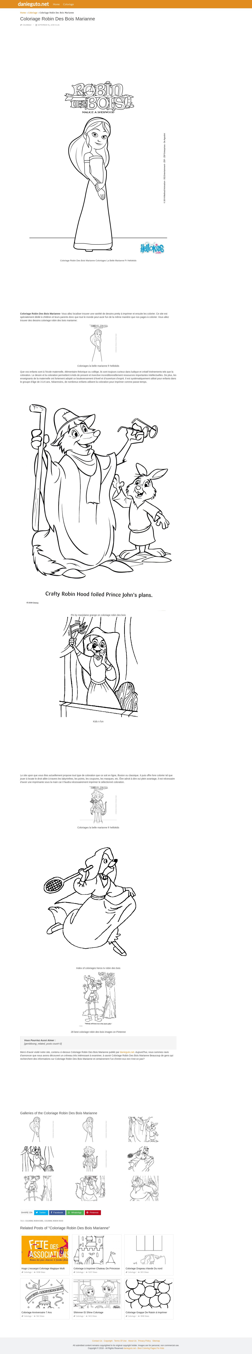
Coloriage (72, 4)
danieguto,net (127, 1052)
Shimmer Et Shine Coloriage (88, 1312)
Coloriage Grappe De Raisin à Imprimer (146, 1312)
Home (60, 4)
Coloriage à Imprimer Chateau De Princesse (97, 1268)
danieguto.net (37, 4)
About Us (132, 1341)
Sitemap (156, 1341)
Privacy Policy (144, 1341)
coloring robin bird (34, 1221)
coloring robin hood (53, 1221)
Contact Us (97, 1341)
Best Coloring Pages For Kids (151, 1348)
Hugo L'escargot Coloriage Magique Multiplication (47, 1268)
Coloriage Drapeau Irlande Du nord (144, 1268)
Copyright (108, 1341)
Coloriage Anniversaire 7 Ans (37, 1312)
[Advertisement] (98, 52)
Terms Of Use (120, 1341)
